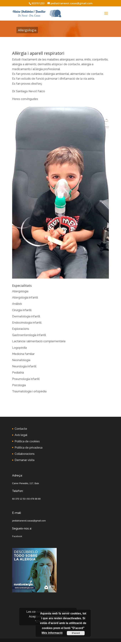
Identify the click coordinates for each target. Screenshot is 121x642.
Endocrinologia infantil (27, 322)
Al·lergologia (20, 291)
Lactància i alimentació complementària (38, 341)
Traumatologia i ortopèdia (29, 391)
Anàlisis (17, 303)
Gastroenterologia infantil (29, 335)
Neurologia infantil (24, 366)
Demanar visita (24, 460)
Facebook (17, 536)
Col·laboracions (25, 453)
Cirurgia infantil (22, 310)
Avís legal (21, 435)
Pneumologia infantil (26, 379)
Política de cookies (27, 441)
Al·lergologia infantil (25, 297)
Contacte (21, 428)
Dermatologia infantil (26, 316)
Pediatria (18, 372)
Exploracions (20, 329)
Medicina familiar (23, 354)
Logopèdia (19, 347)
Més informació (52, 632)
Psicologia (19, 385)
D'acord (76, 633)
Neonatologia (21, 360)
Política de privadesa (28, 447)
